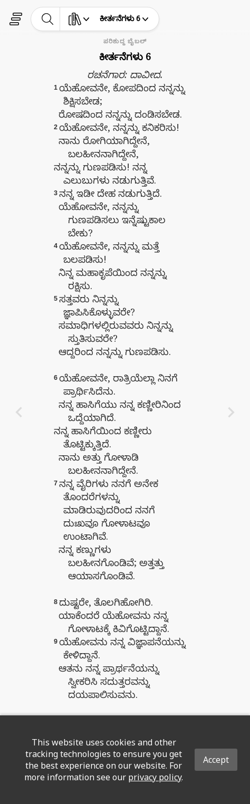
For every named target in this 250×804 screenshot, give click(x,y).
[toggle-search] (47, 19)
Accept (216, 759)
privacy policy (154, 777)
